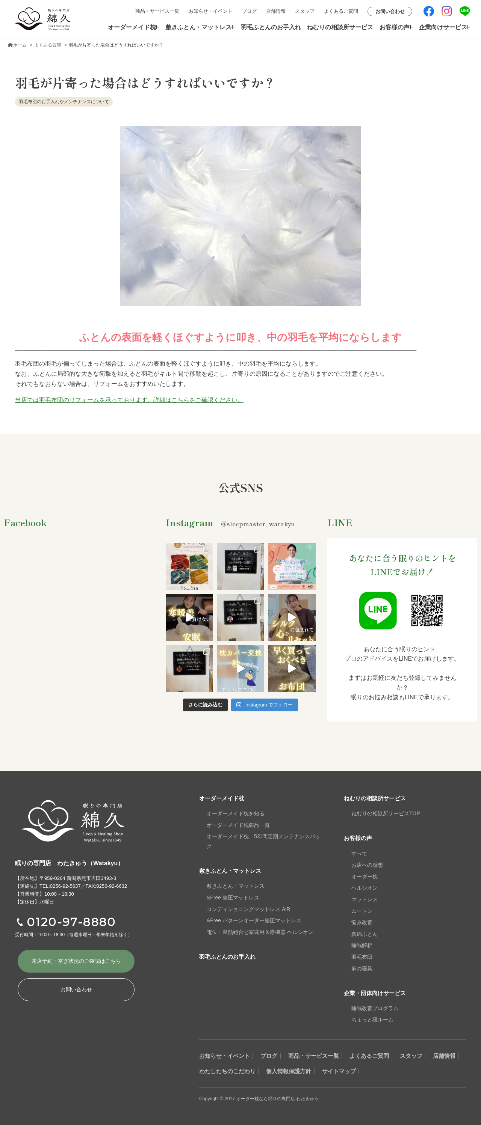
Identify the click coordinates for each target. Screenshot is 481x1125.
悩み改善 (361, 922)
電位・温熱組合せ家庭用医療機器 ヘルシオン (260, 932)
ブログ (249, 11)
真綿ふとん (364, 934)
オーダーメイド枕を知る (236, 813)
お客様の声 (390, 27)
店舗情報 (276, 11)
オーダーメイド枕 (133, 27)
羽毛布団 (361, 957)
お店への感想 (367, 865)
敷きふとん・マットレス (200, 27)
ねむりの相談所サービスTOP (385, 813)
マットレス (364, 899)
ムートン (361, 911)
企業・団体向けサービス (377, 992)
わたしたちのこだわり (268, 1071)
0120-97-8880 (71, 922)
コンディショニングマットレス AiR (248, 909)
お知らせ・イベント (211, 11)
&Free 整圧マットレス (233, 898)
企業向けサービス (440, 27)
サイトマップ (395, 1071)
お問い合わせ (390, 11)
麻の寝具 (361, 968)
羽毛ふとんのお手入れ (273, 27)
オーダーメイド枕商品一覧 (238, 825)
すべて (359, 853)
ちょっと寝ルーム (372, 1020)
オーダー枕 (364, 876)
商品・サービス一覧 (157, 11)
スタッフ (305, 11)
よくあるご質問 (341, 11)
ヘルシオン (364, 888)
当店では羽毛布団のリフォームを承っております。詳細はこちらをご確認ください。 (129, 400)
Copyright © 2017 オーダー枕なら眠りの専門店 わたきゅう (263, 1098)
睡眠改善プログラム (375, 1008)
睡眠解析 (361, 945)
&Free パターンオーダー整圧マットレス (254, 920)
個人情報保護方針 (337, 1071)
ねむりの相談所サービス (338, 27)
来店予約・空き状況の (76, 962)
